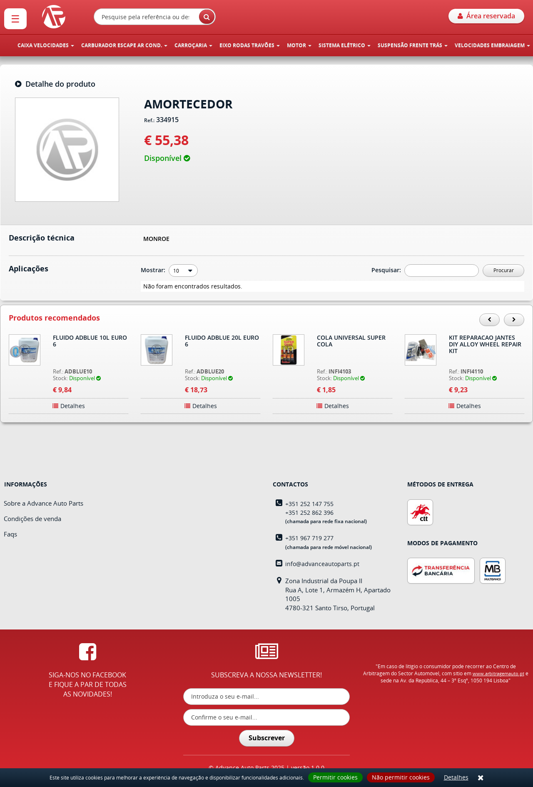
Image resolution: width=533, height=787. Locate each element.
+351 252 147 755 (309, 504)
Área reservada (486, 15)
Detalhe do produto (55, 84)
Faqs (10, 534)
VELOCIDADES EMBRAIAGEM (492, 45)
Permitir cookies (335, 777)
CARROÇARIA (193, 45)
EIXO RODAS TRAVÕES (249, 45)
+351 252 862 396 (309, 512)
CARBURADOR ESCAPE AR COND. (124, 45)
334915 (167, 120)
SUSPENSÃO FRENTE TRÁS (413, 45)
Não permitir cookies (401, 777)
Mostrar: (154, 270)
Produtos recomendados (54, 318)
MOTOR (299, 45)
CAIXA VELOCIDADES (45, 45)
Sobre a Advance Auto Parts (43, 503)
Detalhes (456, 777)
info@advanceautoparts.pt (322, 564)
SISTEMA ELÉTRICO (345, 45)
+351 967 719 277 (309, 538)
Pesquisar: (387, 270)
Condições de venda (32, 518)
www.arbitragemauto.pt (498, 673)
